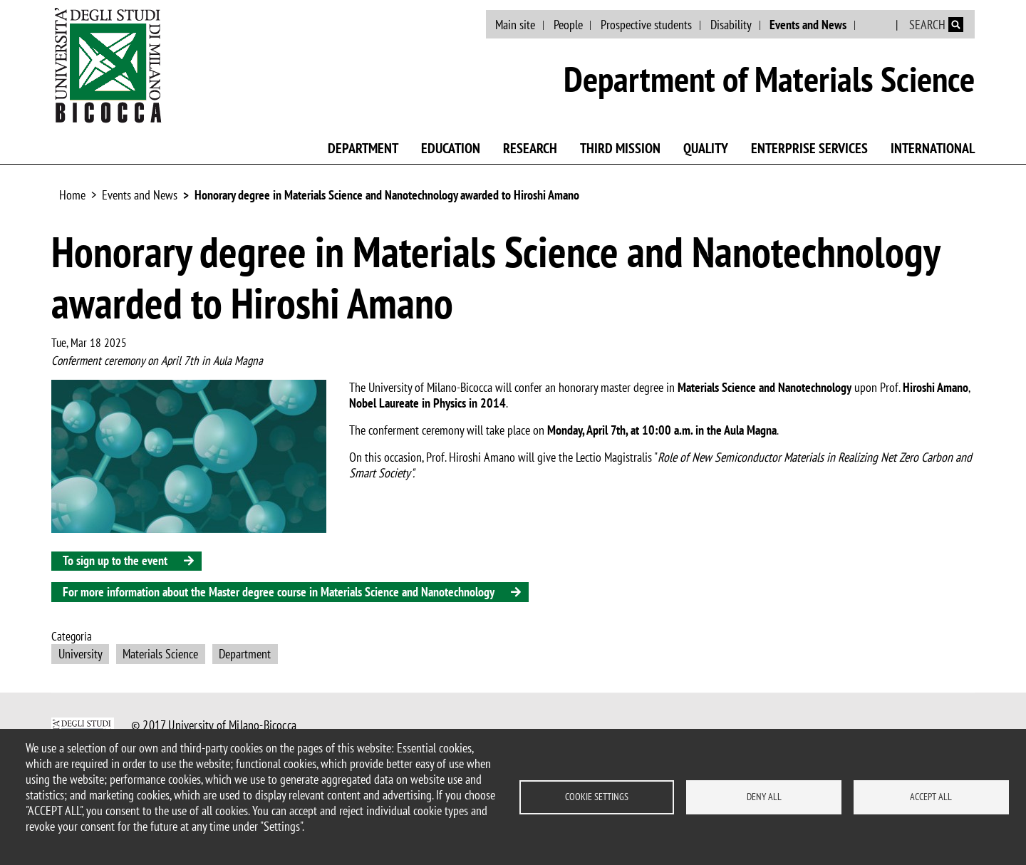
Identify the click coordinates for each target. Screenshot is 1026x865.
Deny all (764, 796)
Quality (705, 148)
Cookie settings (596, 796)
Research (530, 148)
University (80, 654)
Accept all (931, 796)
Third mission (620, 148)
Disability (731, 24)
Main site (515, 24)
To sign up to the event (115, 560)
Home (72, 195)
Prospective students (646, 24)
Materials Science (160, 654)
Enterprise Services (809, 148)
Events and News (808, 24)
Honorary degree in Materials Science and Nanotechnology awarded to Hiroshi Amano (387, 195)
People (568, 24)
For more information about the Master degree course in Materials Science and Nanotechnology (278, 592)
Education (450, 148)
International (933, 148)
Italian (876, 25)
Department (363, 148)
